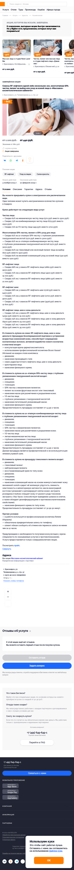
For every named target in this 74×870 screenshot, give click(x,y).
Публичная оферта (8, 840)
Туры (20, 10)
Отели (13, 10)
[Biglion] (5, 4)
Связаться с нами (37, 773)
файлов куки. (56, 851)
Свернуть (6, 549)
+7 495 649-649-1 (12, 762)
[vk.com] (4, 861)
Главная (5, 15)
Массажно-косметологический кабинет (27, 558)
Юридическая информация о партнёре (18, 561)
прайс (17, 545)
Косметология (35, 15)
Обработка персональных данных (14, 835)
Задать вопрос (37, 665)
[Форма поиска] (37, 4)
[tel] (17, 861)
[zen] (23, 861)
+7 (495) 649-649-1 (37, 732)
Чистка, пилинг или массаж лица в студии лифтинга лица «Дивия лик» (46, 61)
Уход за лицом (25, 174)
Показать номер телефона (13, 581)
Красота (23, 15)
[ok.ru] (10, 861)
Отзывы (48, 189)
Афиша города (53, 10)
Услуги (5, 10)
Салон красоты (43, 174)
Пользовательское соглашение (13, 837)
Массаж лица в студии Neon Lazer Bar (16, 60)
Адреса (38, 189)
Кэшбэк (41, 10)
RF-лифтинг (9, 174)
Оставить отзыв (37, 657)
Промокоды (30, 10)
